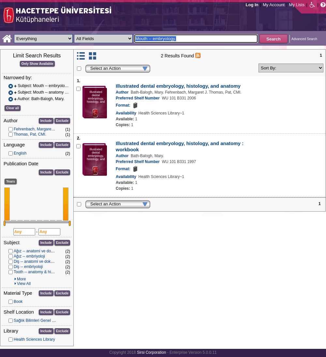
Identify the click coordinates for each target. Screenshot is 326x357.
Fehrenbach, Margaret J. (35, 129)
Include (46, 121)
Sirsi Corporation (151, 352)
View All (24, 283)
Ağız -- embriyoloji (29, 256)
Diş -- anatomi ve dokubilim (37, 261)
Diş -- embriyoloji (28, 266)
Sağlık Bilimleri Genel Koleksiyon (42, 320)
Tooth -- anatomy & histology (38, 272)
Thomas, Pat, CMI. (30, 134)
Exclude (62, 121)
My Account (274, 4)
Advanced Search (304, 39)
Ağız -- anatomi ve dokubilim (38, 251)
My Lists (297, 4)
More (21, 279)
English (20, 153)
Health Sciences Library (34, 339)
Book (18, 301)
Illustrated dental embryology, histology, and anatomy (178, 86)
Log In (252, 4)
